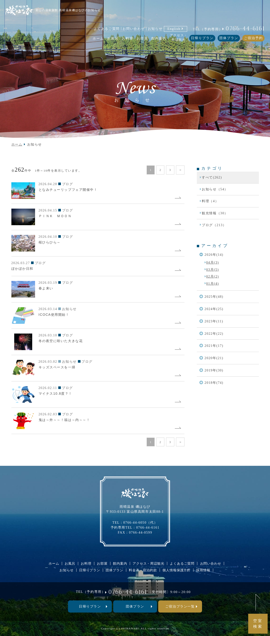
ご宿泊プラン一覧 (180, 606)
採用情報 (203, 570)
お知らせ (155, 28)
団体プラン (228, 38)
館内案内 (120, 563)
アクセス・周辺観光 (148, 563)
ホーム (16, 144)
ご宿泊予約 (253, 38)
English (173, 28)
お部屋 (102, 563)
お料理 (86, 563)
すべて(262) (212, 177)
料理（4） (210, 201)
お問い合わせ (133, 28)
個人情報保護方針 (176, 570)
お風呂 (70, 563)
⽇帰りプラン (90, 606)
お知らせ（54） (215, 189)
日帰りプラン (202, 38)
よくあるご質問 (107, 28)
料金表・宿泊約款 (143, 570)
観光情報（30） (215, 213)
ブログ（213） (214, 225)
